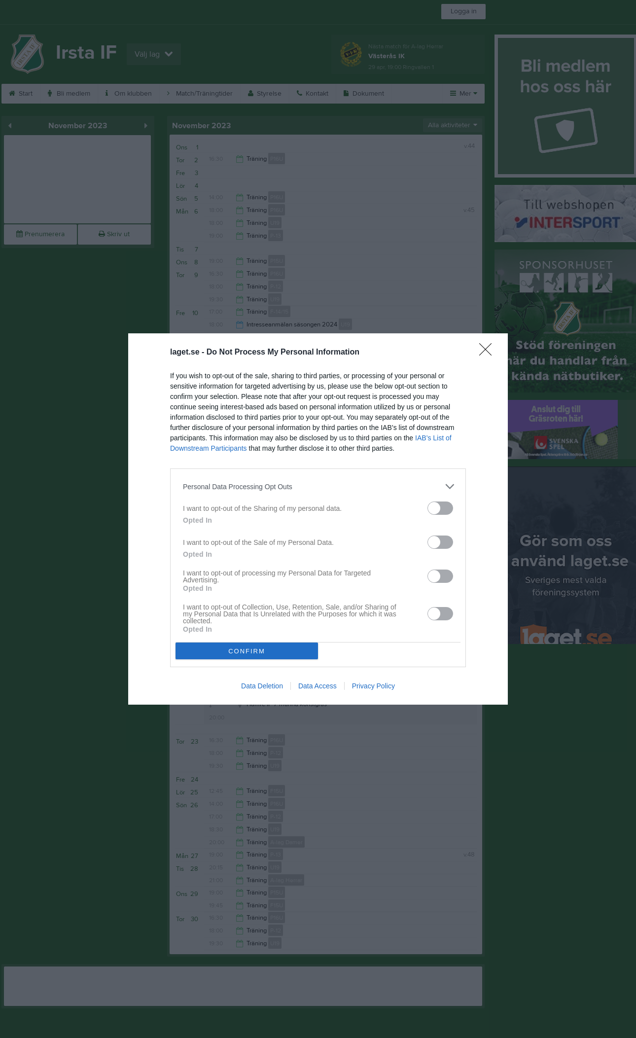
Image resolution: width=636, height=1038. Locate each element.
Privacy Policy (373, 686)
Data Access (317, 686)
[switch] (440, 508)
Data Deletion (262, 686)
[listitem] (318, 486)
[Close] (488, 352)
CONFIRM (246, 651)
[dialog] (318, 519)
